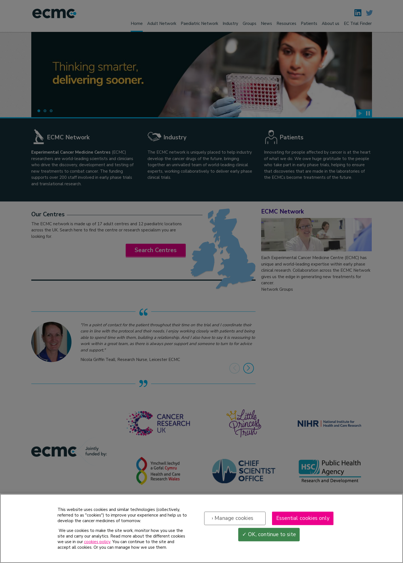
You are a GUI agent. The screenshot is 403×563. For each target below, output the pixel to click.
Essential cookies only (303, 523)
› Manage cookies (232, 523)
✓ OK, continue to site (269, 539)
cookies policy (97, 547)
